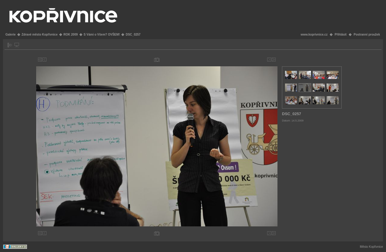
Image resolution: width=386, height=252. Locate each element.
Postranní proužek (367, 34)
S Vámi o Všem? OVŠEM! (102, 34)
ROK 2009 (71, 34)
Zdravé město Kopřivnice (39, 34)
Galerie (10, 34)
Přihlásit (340, 34)
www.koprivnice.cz (314, 34)
